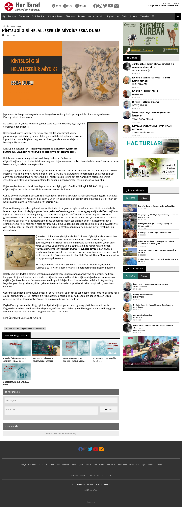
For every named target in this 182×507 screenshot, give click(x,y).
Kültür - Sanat (55, 16)
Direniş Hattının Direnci (145, 102)
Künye (82, 475)
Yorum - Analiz (96, 16)
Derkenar (24, 16)
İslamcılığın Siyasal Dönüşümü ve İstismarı (151, 284)
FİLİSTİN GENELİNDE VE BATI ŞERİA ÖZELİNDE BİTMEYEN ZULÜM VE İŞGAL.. (156, 242)
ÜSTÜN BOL (138, 94)
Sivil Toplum (38, 16)
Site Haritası (106, 475)
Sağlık (144, 465)
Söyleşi (110, 16)
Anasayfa (74, 475)
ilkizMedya (91, 502)
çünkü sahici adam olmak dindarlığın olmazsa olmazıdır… (153, 65)
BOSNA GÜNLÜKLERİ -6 (145, 91)
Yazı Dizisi (122, 16)
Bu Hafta (130, 197)
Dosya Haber (122, 465)
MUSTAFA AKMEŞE (141, 70)
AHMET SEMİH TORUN (143, 132)
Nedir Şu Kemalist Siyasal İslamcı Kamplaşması (153, 305)
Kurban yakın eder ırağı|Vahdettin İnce (154, 232)
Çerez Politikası (93, 475)
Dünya (81, 16)
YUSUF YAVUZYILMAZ (142, 118)
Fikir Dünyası (131, 57)
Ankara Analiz (134, 465)
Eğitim (81, 465)
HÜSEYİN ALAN (139, 84)
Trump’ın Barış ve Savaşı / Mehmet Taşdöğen (156, 206)
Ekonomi (70, 16)
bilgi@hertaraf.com (91, 490)
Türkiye (12, 16)
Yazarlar (144, 16)
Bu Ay (144, 197)
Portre (133, 16)
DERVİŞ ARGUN (139, 105)
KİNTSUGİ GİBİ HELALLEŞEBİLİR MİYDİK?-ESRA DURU (25, 328)
